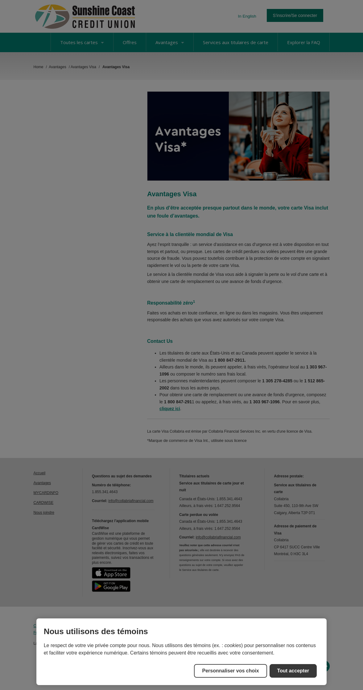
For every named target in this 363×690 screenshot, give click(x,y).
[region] (181, 651)
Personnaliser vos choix (230, 670)
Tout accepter (293, 670)
